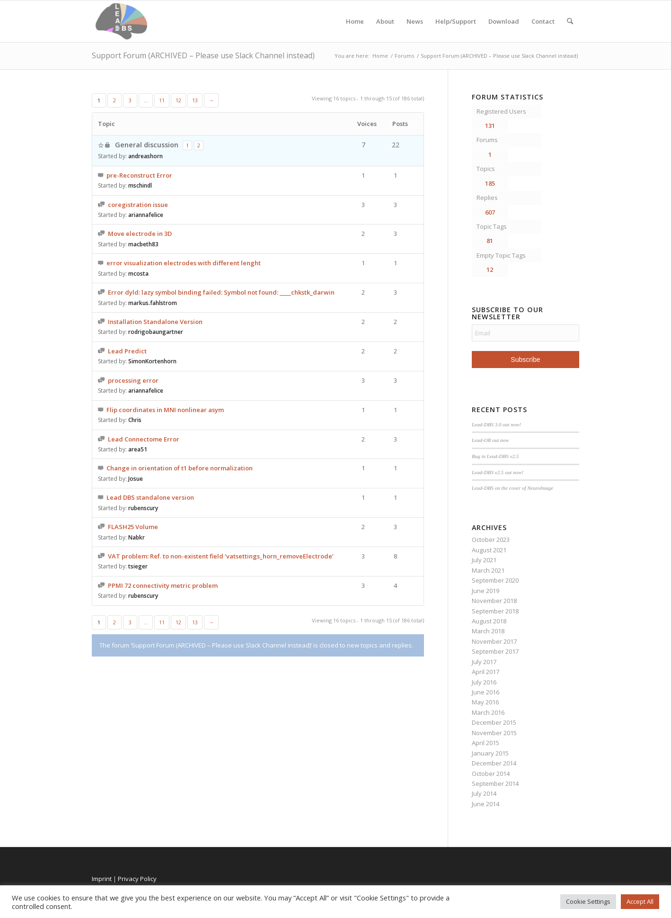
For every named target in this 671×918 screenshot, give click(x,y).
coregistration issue (138, 204)
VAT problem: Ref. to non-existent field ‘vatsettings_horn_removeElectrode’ (221, 556)
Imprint (102, 878)
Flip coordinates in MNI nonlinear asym (165, 409)
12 (178, 100)
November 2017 (494, 641)
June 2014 (485, 804)
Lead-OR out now (490, 440)
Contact (543, 21)
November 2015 (494, 733)
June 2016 (485, 692)
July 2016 (484, 682)
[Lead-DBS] (121, 21)
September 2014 (495, 783)
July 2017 (484, 661)
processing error (133, 380)
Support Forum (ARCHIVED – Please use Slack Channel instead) (203, 55)
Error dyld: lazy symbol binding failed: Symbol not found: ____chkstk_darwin (221, 292)
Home (355, 21)
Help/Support (455, 21)
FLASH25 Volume (133, 526)
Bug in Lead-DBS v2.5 (495, 456)
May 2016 (485, 702)
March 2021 (488, 570)
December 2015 (494, 722)
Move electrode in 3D (140, 233)
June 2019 (485, 590)
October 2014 (491, 773)
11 (162, 100)
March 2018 (488, 631)
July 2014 (484, 793)
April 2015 (485, 742)
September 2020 (495, 580)
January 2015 (490, 753)
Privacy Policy (137, 878)
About (385, 21)
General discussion (146, 144)
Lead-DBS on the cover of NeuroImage (512, 488)
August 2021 (489, 550)
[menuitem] (570, 21)
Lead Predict (127, 351)
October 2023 (491, 539)
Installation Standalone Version (155, 321)
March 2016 (488, 712)
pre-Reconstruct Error (139, 175)
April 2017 (485, 671)
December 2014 (494, 763)
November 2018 (494, 600)
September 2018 (495, 611)
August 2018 (489, 621)
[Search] (570, 21)
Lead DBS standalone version (150, 497)
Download (503, 21)
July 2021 (484, 560)
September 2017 (495, 651)
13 (195, 100)
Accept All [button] (640, 901)
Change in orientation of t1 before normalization (179, 468)
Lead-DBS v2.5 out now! (497, 472)
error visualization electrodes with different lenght (183, 263)
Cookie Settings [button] (588, 901)
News (414, 21)
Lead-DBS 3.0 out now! (496, 424)
